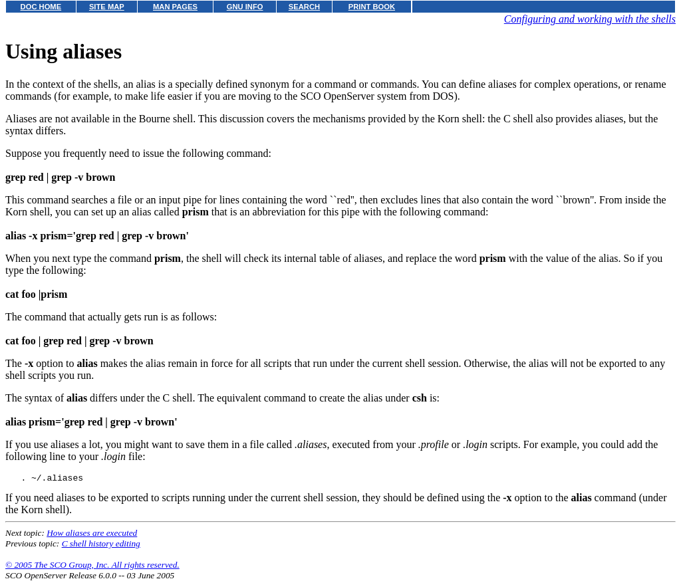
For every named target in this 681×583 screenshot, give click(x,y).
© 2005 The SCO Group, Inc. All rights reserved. (92, 567)
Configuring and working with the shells (590, 19)
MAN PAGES (175, 7)
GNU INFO (245, 7)
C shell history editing (101, 545)
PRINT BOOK (371, 7)
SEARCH (304, 7)
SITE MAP (106, 7)
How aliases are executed (92, 535)
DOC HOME (41, 7)
